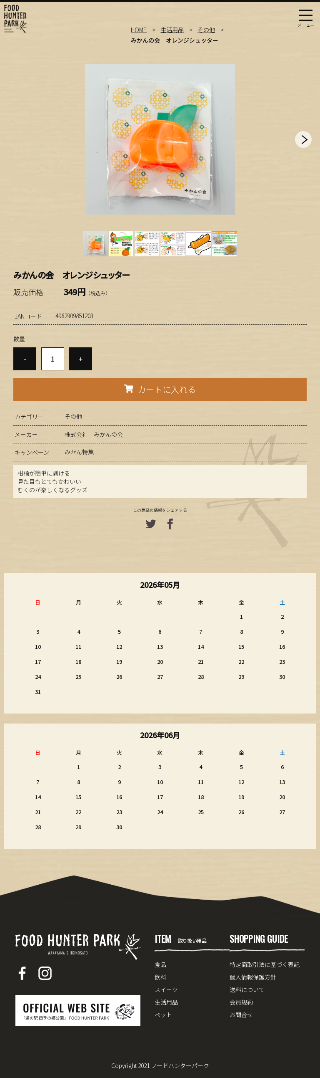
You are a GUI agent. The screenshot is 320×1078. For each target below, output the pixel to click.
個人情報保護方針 (253, 977)
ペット (163, 1014)
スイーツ (166, 989)
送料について (247, 989)
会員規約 (241, 1002)
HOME (139, 29)
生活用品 (172, 29)
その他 (206, 29)
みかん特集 (79, 452)
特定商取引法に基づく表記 (265, 964)
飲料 (160, 977)
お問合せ (241, 1014)
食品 (160, 964)
